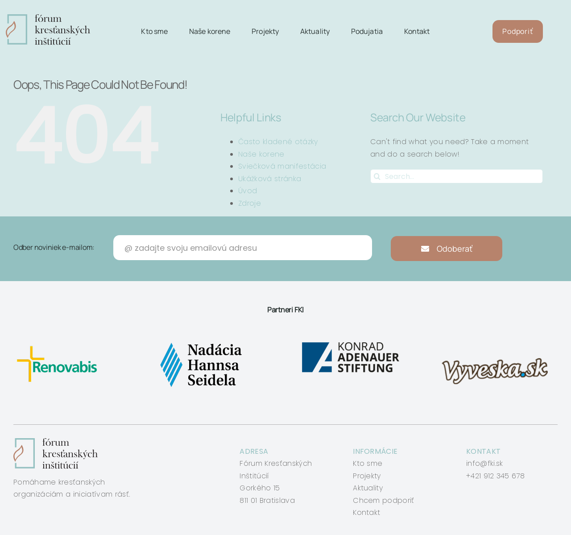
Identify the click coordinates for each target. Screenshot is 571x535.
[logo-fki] (48, 17)
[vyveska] (497, 342)
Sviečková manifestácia (282, 166)
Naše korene (261, 154)
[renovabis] (59, 342)
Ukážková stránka (269, 179)
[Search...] (456, 176)
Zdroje (249, 203)
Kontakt (366, 512)
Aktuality (368, 488)
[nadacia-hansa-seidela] (200, 342)
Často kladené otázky (278, 142)
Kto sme (367, 463)
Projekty (367, 476)
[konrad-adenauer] (351, 342)
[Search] (377, 176)
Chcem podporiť (383, 500)
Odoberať (446, 248)
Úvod (247, 191)
